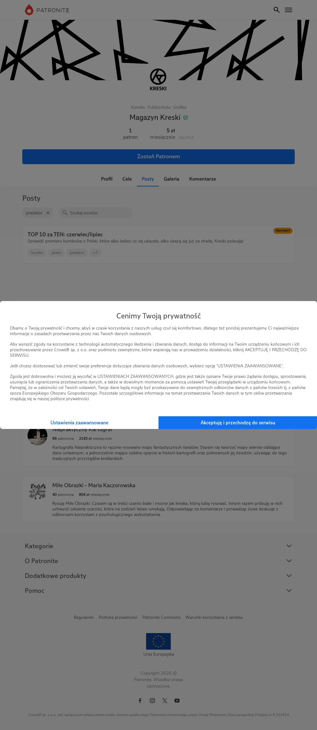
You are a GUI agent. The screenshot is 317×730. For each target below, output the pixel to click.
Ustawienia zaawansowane (79, 422)
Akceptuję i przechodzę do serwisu (238, 422)
